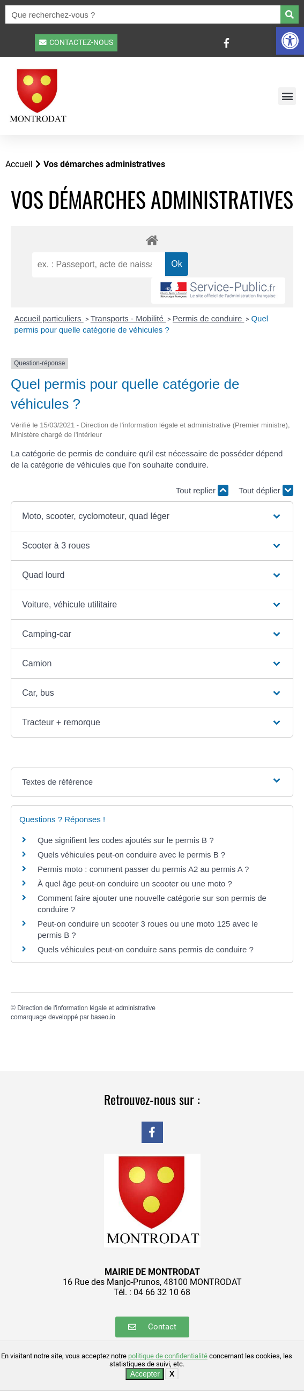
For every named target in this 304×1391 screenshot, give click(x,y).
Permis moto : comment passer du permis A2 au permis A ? (143, 869)
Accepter (145, 1374)
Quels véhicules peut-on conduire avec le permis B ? (131, 854)
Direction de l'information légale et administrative (86, 1008)
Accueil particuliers (49, 318)
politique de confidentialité (167, 1356)
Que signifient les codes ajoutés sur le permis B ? (126, 840)
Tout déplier (266, 490)
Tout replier (202, 490)
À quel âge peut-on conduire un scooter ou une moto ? (135, 883)
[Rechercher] (289, 14)
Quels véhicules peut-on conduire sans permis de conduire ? (146, 949)
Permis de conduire (208, 318)
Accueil (19, 164)
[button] (290, 41)
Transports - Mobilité (128, 318)
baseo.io (103, 1017)
